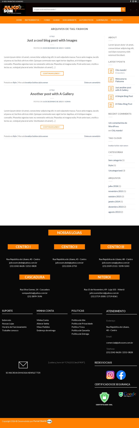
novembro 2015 (115, 191)
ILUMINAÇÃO (102, 20)
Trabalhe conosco (10, 330)
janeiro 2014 (114, 201)
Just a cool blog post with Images (52, 40)
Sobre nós (6, 320)
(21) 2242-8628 (113, 352)
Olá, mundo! (120, 70)
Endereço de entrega (46, 330)
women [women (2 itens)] (125, 145)
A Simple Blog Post (124, 96)
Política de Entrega (80, 334)
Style (52, 36)
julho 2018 (113, 186)
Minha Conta (43, 320)
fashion (35, 82)
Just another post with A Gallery (123, 88)
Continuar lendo (52, 73)
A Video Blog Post (123, 104)
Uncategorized (115, 170)
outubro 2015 (114, 196)
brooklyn (28, 82)
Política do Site (78, 320)
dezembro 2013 (115, 206)
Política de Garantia (81, 330)
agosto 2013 (114, 212)
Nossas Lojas (8, 323)
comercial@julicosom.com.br (119, 342)
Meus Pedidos (43, 327)
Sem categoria (115, 160)
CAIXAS (56, 20)
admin (68, 48)
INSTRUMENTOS (33, 20)
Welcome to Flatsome (121, 80)
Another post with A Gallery (52, 94)
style (40, 82)
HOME (19, 20)
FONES (47, 20)
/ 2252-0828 (127, 352)
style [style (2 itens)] (121, 145)
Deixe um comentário (92, 82)
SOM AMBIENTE (69, 20)
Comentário (120, 73)
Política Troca (78, 327)
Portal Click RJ (43, 421)
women (45, 82)
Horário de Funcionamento (14, 327)
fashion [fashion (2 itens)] (116, 145)
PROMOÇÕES (117, 20)
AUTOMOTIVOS (86, 20)
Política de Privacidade (82, 323)
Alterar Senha (43, 323)
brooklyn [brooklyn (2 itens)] (111, 145)
